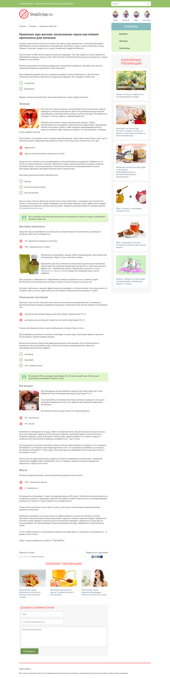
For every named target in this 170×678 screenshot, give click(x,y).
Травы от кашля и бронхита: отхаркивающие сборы (130, 95)
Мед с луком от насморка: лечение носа (129, 209)
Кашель (125, 20)
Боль (115, 20)
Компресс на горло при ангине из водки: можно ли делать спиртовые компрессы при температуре (131, 132)
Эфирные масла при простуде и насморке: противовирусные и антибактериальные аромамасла (131, 172)
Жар (136, 20)
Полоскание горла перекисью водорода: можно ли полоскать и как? (94, 592)
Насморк (147, 20)
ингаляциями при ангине (31, 208)
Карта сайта (24, 669)
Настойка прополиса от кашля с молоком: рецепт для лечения (62, 592)
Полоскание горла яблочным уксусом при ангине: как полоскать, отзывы (30, 593)
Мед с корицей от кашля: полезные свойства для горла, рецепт (131, 244)
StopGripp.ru (41, 14)
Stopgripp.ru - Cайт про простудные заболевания (46, 4)
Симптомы (124, 48)
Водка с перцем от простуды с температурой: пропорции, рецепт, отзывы (131, 281)
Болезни (123, 33)
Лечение (123, 41)
